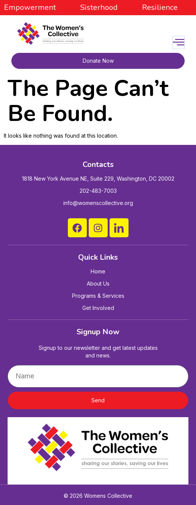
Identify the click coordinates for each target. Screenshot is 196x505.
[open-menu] (178, 42)
